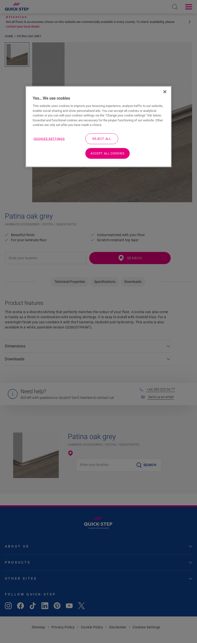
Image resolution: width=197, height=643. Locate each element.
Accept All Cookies (107, 153)
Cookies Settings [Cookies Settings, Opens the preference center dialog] (49, 138)
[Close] (164, 91)
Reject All (101, 138)
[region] (98, 126)
